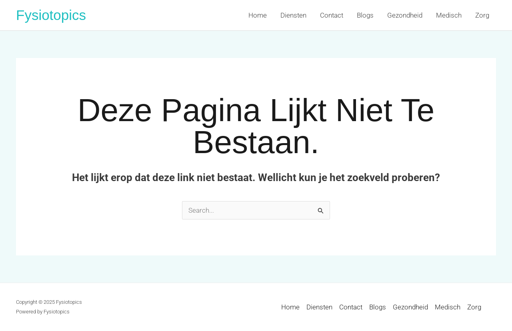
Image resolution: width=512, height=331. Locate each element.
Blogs (365, 15)
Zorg (482, 15)
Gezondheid (404, 15)
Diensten (293, 15)
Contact (331, 15)
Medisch (449, 15)
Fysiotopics (51, 15)
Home (257, 15)
